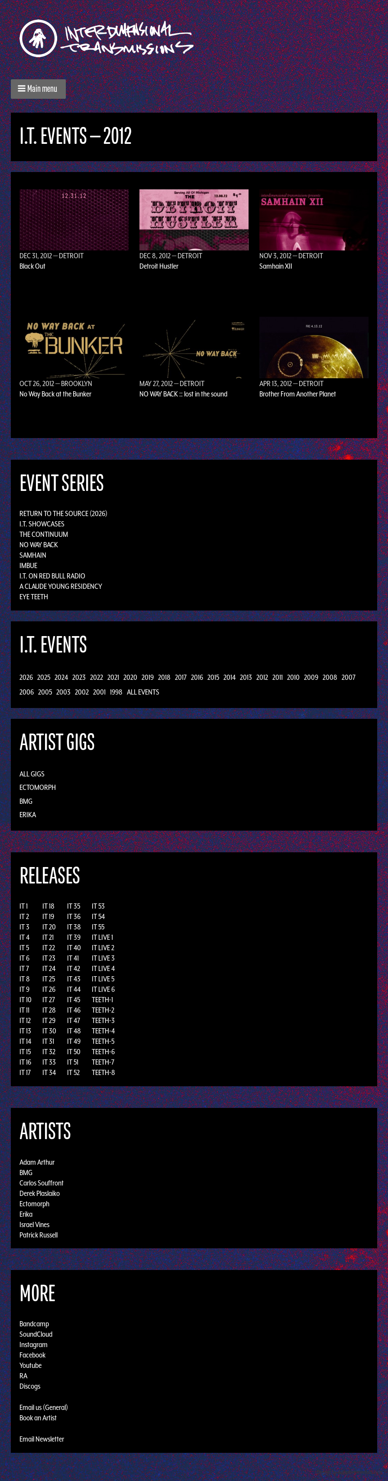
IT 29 (48, 1020)
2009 (311, 677)
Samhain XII (275, 266)
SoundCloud (35, 1334)
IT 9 (24, 989)
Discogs (29, 1386)
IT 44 (74, 989)
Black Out (32, 266)
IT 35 (73, 906)
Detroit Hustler (158, 266)
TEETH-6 (103, 1051)
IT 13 (25, 1030)
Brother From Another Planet (297, 394)
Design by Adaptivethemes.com (350, 1472)
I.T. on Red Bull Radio (52, 576)
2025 (43, 677)
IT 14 (25, 1041)
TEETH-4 (103, 1030)
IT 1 (23, 906)
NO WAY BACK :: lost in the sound (183, 394)
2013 (246, 677)
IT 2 (24, 916)
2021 (113, 677)
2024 (61, 677)
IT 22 (48, 947)
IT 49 (74, 1041)
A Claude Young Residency (60, 586)
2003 (63, 692)
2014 (229, 677)
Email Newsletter (41, 1439)
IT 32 (48, 1051)
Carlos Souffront (41, 1182)
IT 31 (48, 1041)
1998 (116, 692)
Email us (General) (43, 1407)
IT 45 (73, 999)
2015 (213, 677)
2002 (82, 692)
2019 (148, 677)
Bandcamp (34, 1323)
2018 (164, 677)
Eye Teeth (33, 596)
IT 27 (48, 999)
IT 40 (74, 947)
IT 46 (74, 1010)
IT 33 (49, 1062)
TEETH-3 (103, 1020)
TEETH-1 (102, 999)
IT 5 (24, 947)
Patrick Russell (38, 1234)
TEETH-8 (103, 1072)
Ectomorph (37, 787)
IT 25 (48, 978)
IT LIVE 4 (103, 968)
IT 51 (72, 1062)
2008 (330, 677)
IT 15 (25, 1051)
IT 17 (25, 1072)
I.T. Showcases (42, 524)
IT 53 (98, 906)
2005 (45, 692)
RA (23, 1375)
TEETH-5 (103, 1041)
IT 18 (48, 906)
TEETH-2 (103, 1010)
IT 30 (49, 1030)
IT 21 (48, 937)
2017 (181, 677)
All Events (143, 692)
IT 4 (24, 937)
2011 (277, 677)
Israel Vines (34, 1224)
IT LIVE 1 (102, 937)
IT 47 (73, 1020)
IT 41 (73, 958)
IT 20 (49, 926)
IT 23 (48, 958)
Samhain (32, 555)
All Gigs (32, 774)
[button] (38, 89)
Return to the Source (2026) (63, 513)
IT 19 (48, 916)
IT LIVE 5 (103, 978)
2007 (349, 677)
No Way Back (38, 544)
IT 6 (24, 958)
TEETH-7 (103, 1062)
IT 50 (74, 1051)
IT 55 (98, 926)
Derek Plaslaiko (39, 1193)
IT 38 (74, 926)
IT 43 (74, 978)
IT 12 (25, 1020)
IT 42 (73, 968)
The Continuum (43, 534)
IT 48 (74, 1030)
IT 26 (48, 989)
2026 (26, 677)
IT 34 (49, 1072)
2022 (96, 677)
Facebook (32, 1355)
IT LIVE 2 (103, 947)
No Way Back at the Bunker (55, 394)
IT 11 (24, 1010)
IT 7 (24, 968)
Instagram (33, 1344)
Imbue (28, 565)
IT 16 (25, 1062)
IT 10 (25, 999)
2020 (130, 677)
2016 (197, 677)
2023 (79, 677)
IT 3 (24, 926)
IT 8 (24, 978)
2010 (293, 677)
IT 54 (98, 916)
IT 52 (73, 1072)
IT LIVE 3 (103, 958)
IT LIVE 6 (103, 989)
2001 (99, 692)
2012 (262, 677)
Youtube (30, 1365)
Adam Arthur (37, 1161)
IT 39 (74, 937)
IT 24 (48, 968)
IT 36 (74, 916)
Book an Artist (38, 1417)
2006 (26, 692)
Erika (27, 814)
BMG (25, 801)
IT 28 (49, 1010)
